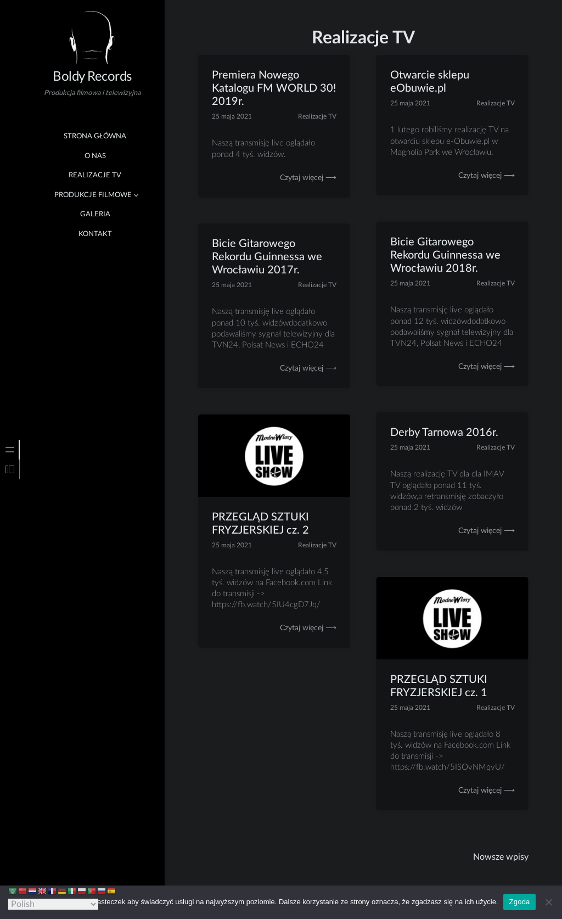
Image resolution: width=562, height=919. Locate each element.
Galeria (95, 214)
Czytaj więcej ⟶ (308, 178)
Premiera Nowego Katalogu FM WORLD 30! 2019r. (274, 88)
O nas (95, 156)
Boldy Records (92, 76)
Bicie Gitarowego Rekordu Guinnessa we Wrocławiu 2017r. (267, 257)
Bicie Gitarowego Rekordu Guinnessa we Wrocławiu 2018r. (445, 255)
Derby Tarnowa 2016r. (444, 433)
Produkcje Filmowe (93, 195)
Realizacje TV (95, 175)
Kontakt (95, 234)
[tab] (10, 450)
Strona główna (95, 136)
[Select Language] (53, 904)
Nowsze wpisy (501, 857)
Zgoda (519, 902)
